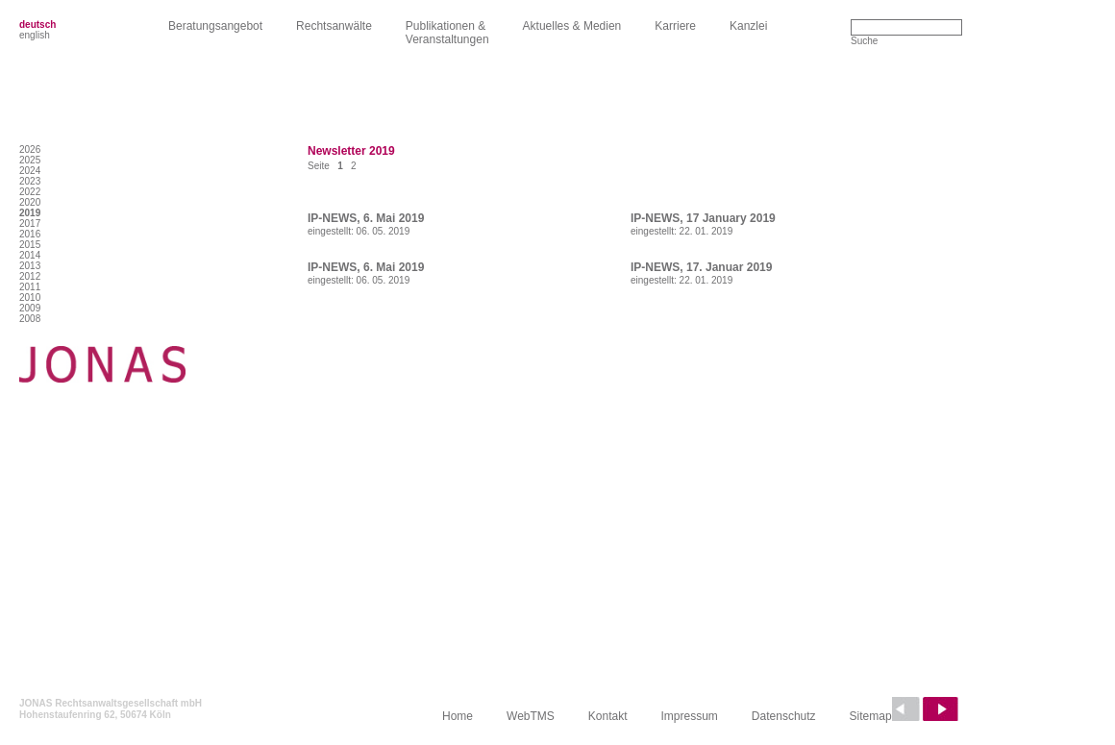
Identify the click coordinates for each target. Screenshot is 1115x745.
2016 (29, 234)
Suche (864, 41)
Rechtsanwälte (334, 26)
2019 (29, 213)
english (34, 35)
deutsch (37, 24)
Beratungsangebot (215, 26)
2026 (29, 149)
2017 (29, 223)
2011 (29, 287)
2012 (29, 276)
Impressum (689, 716)
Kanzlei (748, 26)
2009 (29, 308)
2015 (29, 244)
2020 (29, 202)
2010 (29, 297)
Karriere (675, 26)
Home (457, 716)
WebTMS (531, 716)
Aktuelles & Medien (572, 26)
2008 (29, 318)
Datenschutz (784, 716)
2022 (29, 191)
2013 (29, 266)
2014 (29, 255)
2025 (29, 160)
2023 (29, 181)
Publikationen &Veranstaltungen (447, 32)
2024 (29, 170)
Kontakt (608, 716)
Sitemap (871, 716)
